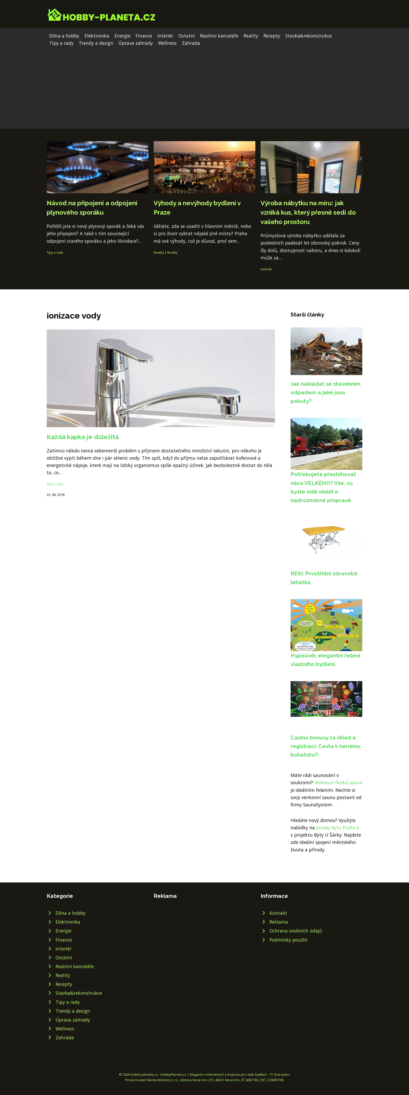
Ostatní (186, 36)
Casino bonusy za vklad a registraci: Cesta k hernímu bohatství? (326, 746)
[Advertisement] (204, 85)
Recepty (271, 36)
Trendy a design (96, 43)
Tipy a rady (61, 43)
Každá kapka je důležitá (83, 437)
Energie (122, 36)
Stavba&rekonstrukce (308, 36)
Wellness (167, 43)
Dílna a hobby (64, 36)
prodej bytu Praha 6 (337, 827)
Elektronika (97, 36)
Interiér (165, 36)
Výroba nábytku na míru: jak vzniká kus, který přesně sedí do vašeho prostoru (308, 212)
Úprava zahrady (135, 43)
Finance (144, 36)
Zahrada (191, 43)
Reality (251, 36)
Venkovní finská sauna (338, 782)
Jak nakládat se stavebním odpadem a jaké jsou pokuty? (325, 393)
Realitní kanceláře (219, 36)
